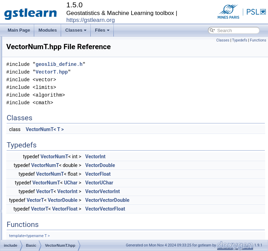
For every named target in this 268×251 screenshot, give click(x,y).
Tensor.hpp (44, 110)
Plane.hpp (43, 64)
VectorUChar (186, 192)
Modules (47, 30)
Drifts (33, 202)
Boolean (36, 164)
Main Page (19, 30)
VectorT (132, 201)
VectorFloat (185, 184)
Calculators (39, 172)
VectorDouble (187, 175)
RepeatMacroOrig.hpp (54, 87)
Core (33, 179)
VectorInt (182, 166)
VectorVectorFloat (192, 218)
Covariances (40, 187)
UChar (158, 192)
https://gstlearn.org (90, 20)
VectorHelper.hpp (50, 133)
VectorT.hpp (45, 149)
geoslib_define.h (146, 74)
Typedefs (239, 40)
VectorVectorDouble (194, 210)
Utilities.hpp (45, 126)
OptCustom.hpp (49, 49)
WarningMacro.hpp (51, 156)
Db (31, 195)
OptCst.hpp (44, 41)
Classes (76, 30)
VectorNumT (142, 166)
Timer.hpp (43, 118)
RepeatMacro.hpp (50, 80)
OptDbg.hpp (45, 57)
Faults (34, 225)
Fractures (37, 233)
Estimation (38, 218)
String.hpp (43, 103)
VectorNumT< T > (132, 139)
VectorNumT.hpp (49, 141)
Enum (34, 210)
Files (102, 30)
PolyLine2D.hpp (49, 72)
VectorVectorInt (189, 201)
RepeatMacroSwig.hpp (55, 95)
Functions (258, 40)
